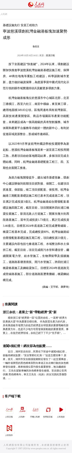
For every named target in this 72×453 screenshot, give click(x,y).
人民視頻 (61, 411)
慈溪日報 (50, 55)
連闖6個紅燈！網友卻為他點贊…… (27, 346)
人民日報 (9, 411)
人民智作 (9, 429)
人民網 (3, 14)
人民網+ (22, 411)
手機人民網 (35, 411)
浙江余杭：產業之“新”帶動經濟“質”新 (30, 312)
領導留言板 (48, 411)
